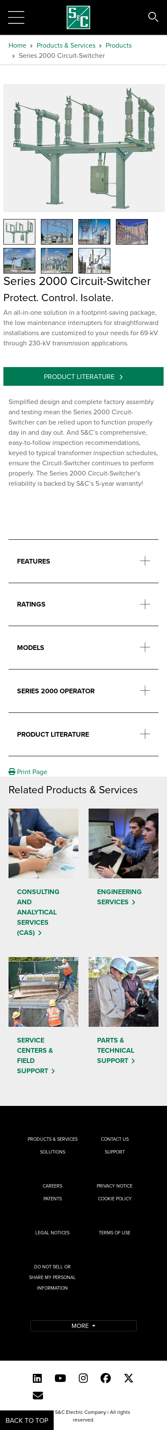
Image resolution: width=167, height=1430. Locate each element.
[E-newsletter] (38, 1395)
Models (30, 647)
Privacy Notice (114, 1185)
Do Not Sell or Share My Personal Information (52, 1277)
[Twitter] (129, 1378)
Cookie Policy (115, 1198)
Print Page (28, 771)
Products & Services (66, 45)
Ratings (31, 604)
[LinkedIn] (37, 1378)
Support (115, 1151)
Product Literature (80, 376)
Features (33, 561)
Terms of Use (114, 1232)
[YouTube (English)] (60, 1378)
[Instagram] (83, 1378)
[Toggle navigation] (16, 17)
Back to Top (27, 1420)
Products (119, 45)
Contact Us (115, 1139)
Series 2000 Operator (56, 691)
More (81, 1325)
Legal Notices (52, 1232)
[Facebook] (106, 1378)
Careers (52, 1185)
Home (17, 45)
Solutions (52, 1151)
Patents (52, 1198)
